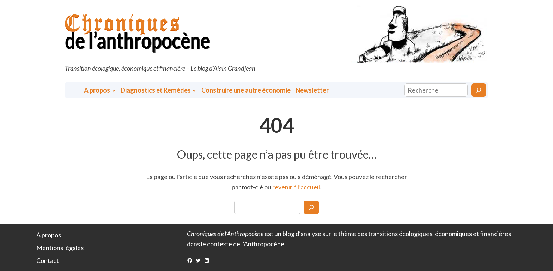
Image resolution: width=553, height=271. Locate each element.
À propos (48, 235)
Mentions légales (60, 248)
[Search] (311, 207)
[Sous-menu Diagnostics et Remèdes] (194, 90)
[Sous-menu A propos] (114, 90)
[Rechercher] (478, 90)
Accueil (75, 90)
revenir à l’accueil (296, 187)
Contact (47, 260)
